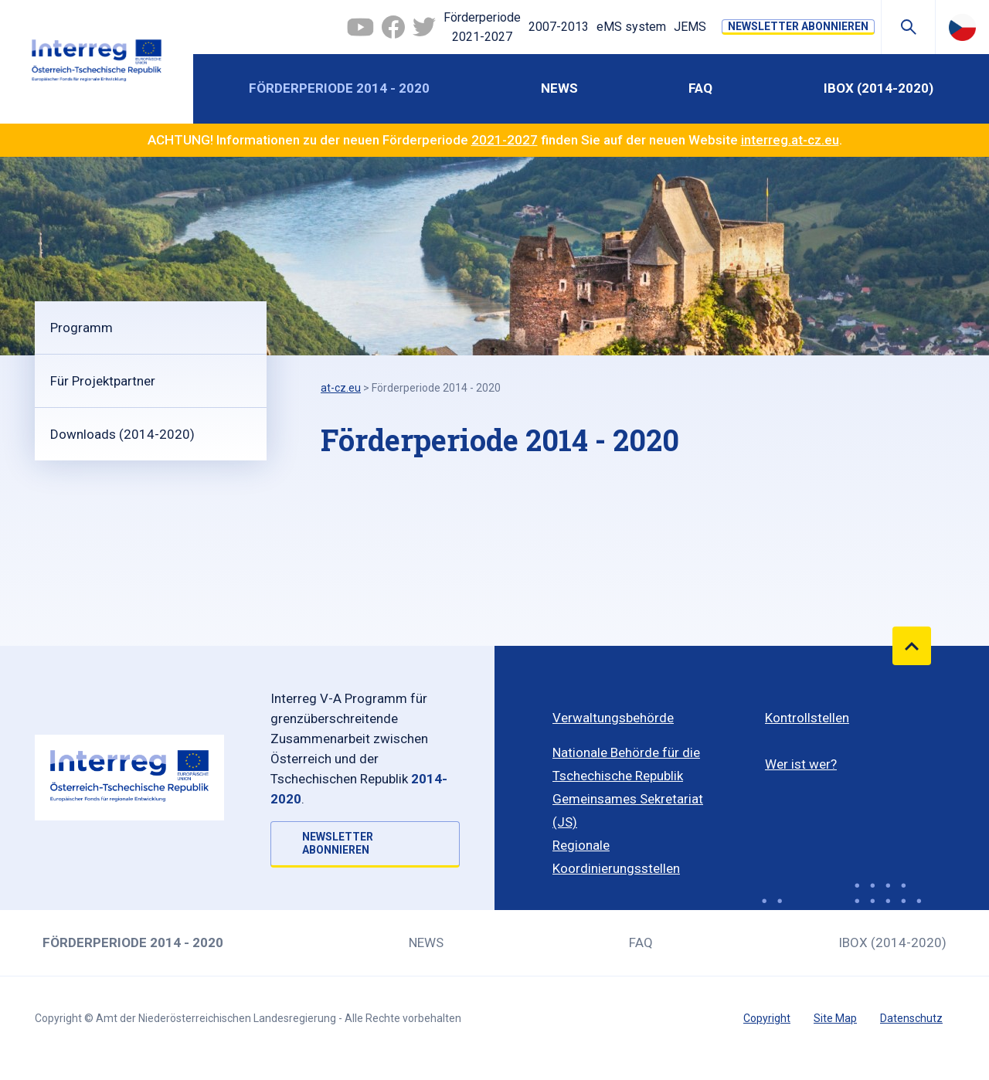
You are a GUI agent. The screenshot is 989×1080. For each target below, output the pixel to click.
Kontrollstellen (807, 717)
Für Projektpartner (102, 381)
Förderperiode (482, 28)
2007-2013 (558, 26)
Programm (81, 327)
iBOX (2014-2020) (878, 88)
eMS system (631, 26)
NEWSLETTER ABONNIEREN (798, 26)
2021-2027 (504, 140)
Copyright (766, 1018)
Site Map (835, 1018)
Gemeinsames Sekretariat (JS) (627, 810)
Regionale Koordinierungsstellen (616, 856)
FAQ (700, 88)
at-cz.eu (341, 388)
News (559, 88)
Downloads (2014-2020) (122, 434)
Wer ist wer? (801, 764)
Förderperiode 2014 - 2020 (339, 88)
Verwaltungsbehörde (613, 717)
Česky (962, 27)
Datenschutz (911, 1018)
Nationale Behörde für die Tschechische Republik (626, 764)
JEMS (690, 26)
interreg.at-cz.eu (790, 140)
